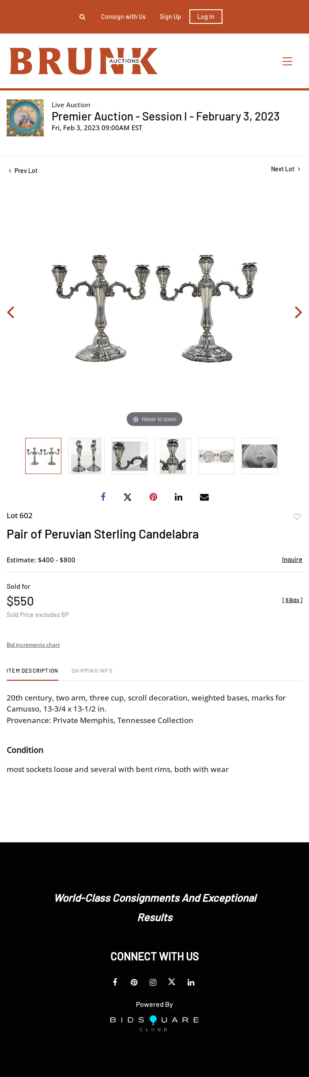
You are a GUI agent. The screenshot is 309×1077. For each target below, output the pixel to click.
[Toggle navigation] (287, 61)
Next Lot (285, 169)
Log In (206, 16)
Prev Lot (23, 170)
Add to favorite (297, 517)
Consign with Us (123, 16)
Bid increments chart (33, 644)
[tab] (32, 673)
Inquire (292, 559)
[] (292, 600)
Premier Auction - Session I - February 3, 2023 (166, 116)
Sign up (170, 16)
